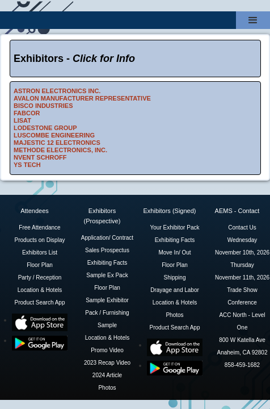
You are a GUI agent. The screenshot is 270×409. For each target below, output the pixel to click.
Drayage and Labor (174, 290)
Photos (107, 388)
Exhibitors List (39, 252)
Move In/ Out (174, 252)
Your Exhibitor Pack (175, 227)
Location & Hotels (40, 290)
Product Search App (40, 302)
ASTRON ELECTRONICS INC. (57, 90)
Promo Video (107, 350)
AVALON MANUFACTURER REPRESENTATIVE (82, 98)
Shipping (175, 277)
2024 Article (107, 375)
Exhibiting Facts (107, 263)
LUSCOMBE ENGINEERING (54, 135)
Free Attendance (39, 227)
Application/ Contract (107, 238)
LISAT (22, 120)
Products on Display (40, 240)
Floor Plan (40, 265)
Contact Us (242, 227)
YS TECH (27, 164)
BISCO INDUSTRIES (43, 105)
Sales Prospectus (107, 250)
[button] (253, 20)
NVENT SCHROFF (40, 157)
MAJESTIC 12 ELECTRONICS (57, 142)
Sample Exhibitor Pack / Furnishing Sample (107, 312)
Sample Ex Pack (107, 275)
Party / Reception (40, 277)
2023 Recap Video (107, 363)
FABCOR (27, 113)
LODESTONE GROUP (45, 127)
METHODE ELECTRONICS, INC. (60, 150)
